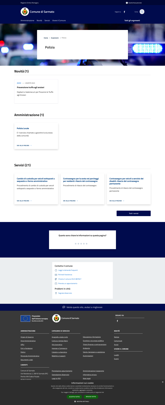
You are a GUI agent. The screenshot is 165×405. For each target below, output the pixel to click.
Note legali (87, 378)
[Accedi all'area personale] (133, 2)
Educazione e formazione (92, 337)
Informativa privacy (90, 374)
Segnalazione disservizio (60, 374)
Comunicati (118, 341)
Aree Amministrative (28, 341)
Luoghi (116, 355)
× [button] (162, 382)
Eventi (116, 358)
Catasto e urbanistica (59, 352)
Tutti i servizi (133, 213)
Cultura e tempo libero (60, 341)
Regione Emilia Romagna (29, 2)
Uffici (22, 344)
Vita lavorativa (57, 344)
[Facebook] (123, 11)
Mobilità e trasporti (58, 356)
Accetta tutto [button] (74, 397)
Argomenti (55, 37)
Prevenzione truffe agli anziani (30, 87)
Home (46, 37)
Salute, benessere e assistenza (94, 352)
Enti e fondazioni (27, 348)
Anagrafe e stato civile (60, 337)
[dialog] (82, 392)
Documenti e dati (27, 359)
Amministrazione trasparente (93, 371)
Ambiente (86, 348)
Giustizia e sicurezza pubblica (93, 340)
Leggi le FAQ (56, 378)
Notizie (116, 337)
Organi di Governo (27, 337)
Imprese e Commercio (59, 348)
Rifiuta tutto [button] (91, 397)
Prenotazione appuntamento (62, 371)
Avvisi (19, 83)
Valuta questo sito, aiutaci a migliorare (82, 307)
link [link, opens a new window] (103, 392)
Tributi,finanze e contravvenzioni (94, 344)
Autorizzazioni (88, 356)
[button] (82, 401)
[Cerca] (141, 11)
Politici (23, 352)
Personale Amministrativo (30, 356)
